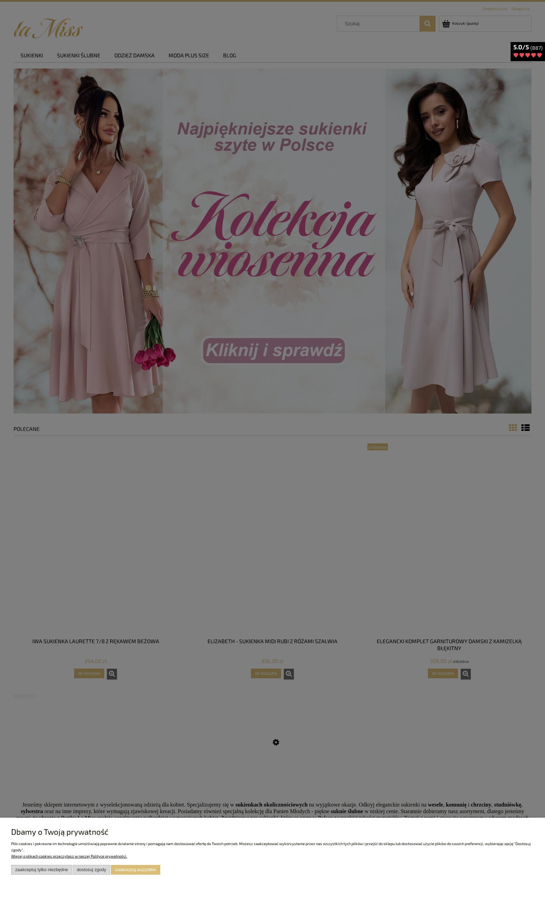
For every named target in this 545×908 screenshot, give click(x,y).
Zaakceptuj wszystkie (135, 869)
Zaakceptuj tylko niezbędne (41, 869)
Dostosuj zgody (91, 869)
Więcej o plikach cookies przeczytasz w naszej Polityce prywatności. (69, 856)
